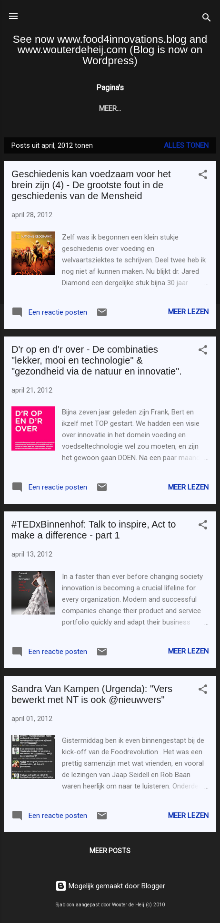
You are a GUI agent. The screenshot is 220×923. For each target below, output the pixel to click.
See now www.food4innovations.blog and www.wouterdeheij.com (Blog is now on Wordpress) (110, 50)
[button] (203, 176)
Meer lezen (188, 312)
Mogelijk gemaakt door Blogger (110, 886)
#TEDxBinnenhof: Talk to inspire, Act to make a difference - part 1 (93, 529)
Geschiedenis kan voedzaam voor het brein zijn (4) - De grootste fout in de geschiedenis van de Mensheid (91, 185)
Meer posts (110, 851)
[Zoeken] (206, 19)
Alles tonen (186, 145)
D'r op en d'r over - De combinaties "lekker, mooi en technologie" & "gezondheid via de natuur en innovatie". (96, 360)
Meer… (182, 108)
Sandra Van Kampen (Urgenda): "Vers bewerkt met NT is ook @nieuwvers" (91, 694)
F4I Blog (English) (122, 108)
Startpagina (50, 108)
